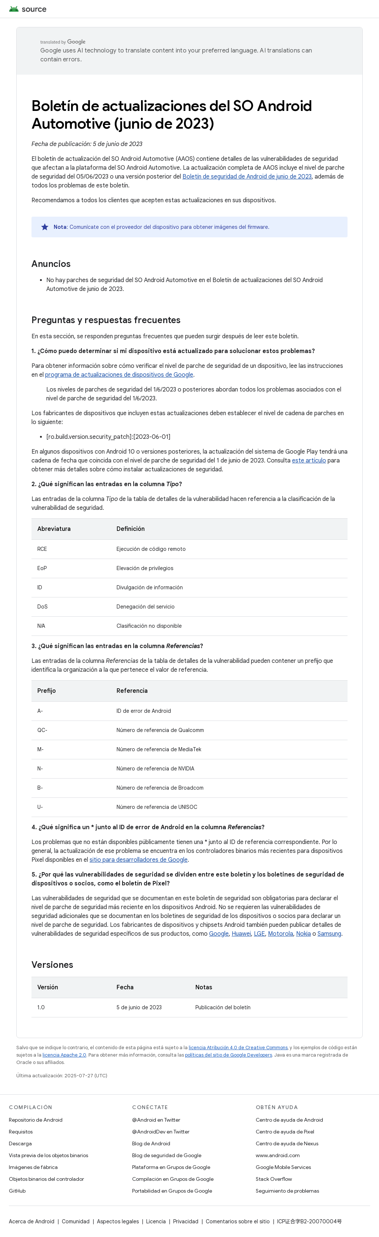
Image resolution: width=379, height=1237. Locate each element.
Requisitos (21, 1131)
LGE (259, 934)
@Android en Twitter (156, 1119)
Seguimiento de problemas (287, 1190)
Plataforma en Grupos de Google (171, 1167)
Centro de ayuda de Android (289, 1119)
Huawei (241, 934)
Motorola (280, 934)
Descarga (20, 1143)
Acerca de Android (31, 1221)
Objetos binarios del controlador (46, 1179)
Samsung (329, 934)
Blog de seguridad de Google (166, 1155)
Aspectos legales (118, 1221)
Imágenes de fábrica (33, 1167)
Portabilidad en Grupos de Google (172, 1190)
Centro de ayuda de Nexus (287, 1143)
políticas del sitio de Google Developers (228, 1055)
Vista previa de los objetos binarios (48, 1155)
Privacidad (185, 1221)
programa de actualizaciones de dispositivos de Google (119, 375)
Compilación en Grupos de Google (173, 1179)
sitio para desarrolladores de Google (139, 860)
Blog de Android (151, 1143)
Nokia (303, 934)
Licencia (156, 1221)
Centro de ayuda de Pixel (285, 1131)
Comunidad (76, 1221)
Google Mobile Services (283, 1167)
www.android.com (278, 1155)
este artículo (309, 460)
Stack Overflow (274, 1179)
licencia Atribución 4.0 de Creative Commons (238, 1047)
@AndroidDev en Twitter (161, 1131)
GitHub (17, 1190)
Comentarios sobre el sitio (238, 1221)
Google (219, 934)
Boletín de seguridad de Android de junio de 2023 (247, 176)
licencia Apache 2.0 (64, 1055)
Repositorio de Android (36, 1119)
